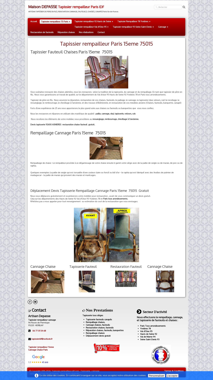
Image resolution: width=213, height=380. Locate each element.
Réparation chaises (66, 32)
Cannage (163, 27)
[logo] (73, 8)
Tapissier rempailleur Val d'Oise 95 (91, 27)
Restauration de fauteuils (42, 32)
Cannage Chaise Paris (38, 349)
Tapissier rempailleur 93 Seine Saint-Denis (133, 27)
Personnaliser (156, 375)
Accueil (33, 21)
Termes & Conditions (174, 371)
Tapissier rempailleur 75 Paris (55, 21)
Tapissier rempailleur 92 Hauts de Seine (93, 21)
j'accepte (172, 375)
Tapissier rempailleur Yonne (41, 347)
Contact (101, 32)
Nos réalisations (86, 32)
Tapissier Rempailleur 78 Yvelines (134, 21)
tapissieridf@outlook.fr (42, 339)
